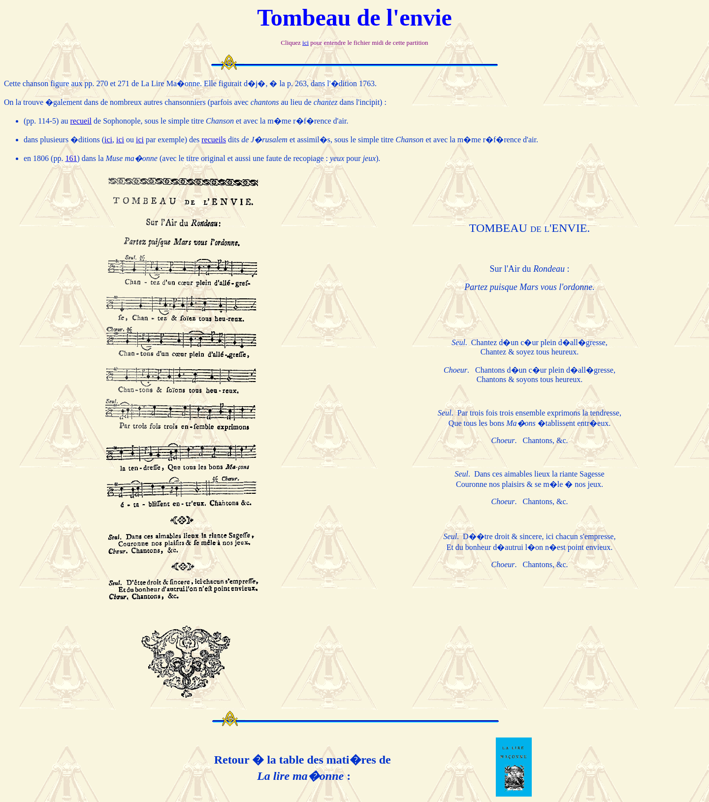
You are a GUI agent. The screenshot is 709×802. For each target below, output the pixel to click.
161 (71, 158)
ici (305, 42)
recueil (81, 121)
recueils (213, 139)
